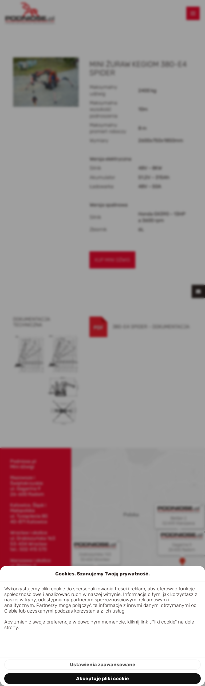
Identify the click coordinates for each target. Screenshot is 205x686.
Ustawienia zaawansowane (102, 665)
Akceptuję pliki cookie (102, 678)
